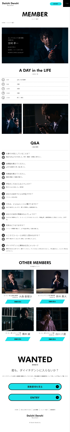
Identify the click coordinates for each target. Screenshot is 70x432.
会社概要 (35, 410)
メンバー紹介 (44, 410)
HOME (3, 22)
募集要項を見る (35, 386)
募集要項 (52, 410)
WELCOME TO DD (26, 410)
